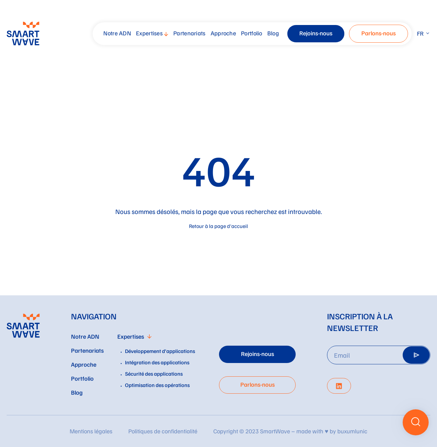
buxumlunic (352, 431)
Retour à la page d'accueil (218, 226)
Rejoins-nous (315, 33)
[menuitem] (118, 33)
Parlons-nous (378, 33)
